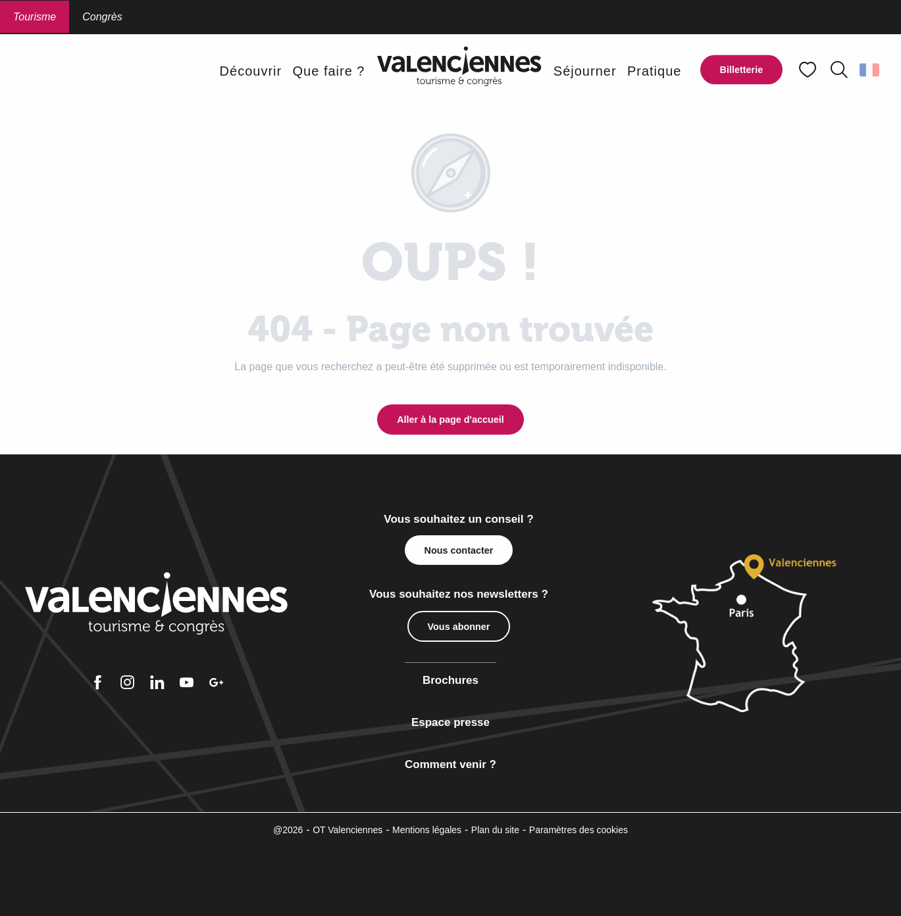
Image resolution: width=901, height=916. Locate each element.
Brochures (450, 680)
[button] (839, 70)
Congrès (102, 16)
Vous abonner (459, 626)
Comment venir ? (450, 764)
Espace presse (450, 722)
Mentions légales (426, 830)
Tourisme (34, 16)
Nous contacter (459, 550)
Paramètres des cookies (578, 830)
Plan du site (495, 830)
